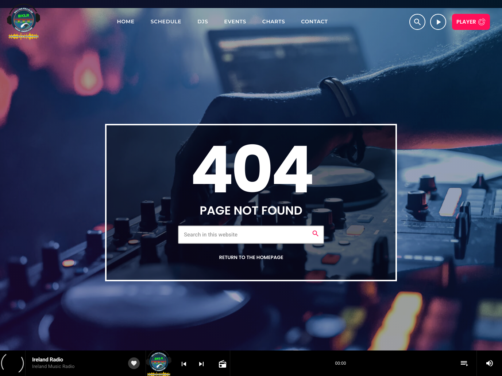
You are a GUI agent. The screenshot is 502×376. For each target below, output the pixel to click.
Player (466, 22)
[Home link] (23, 22)
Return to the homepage (251, 257)
